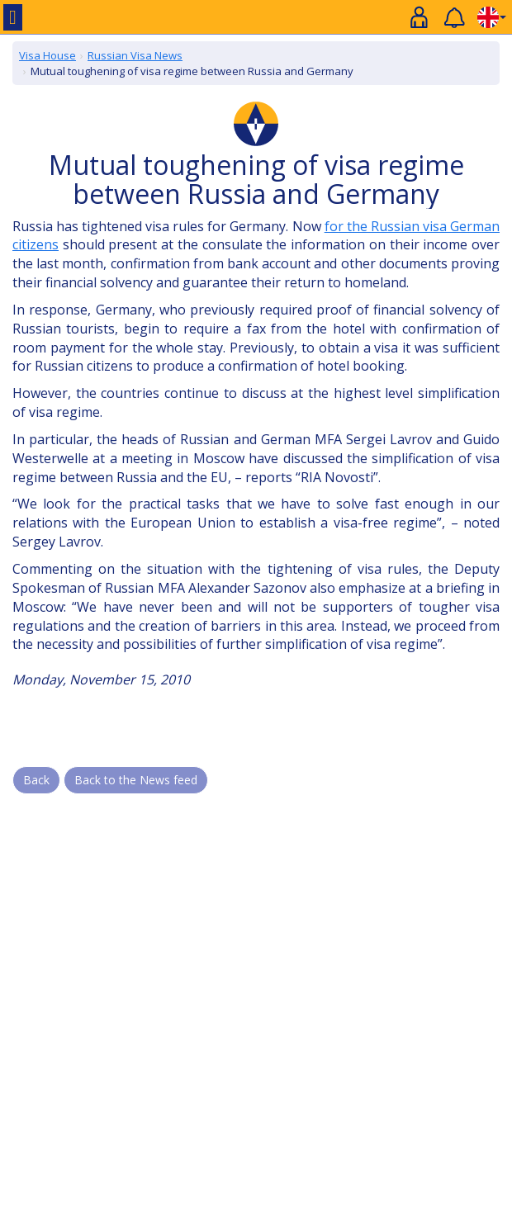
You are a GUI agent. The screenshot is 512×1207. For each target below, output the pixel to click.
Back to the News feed (135, 780)
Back (36, 780)
